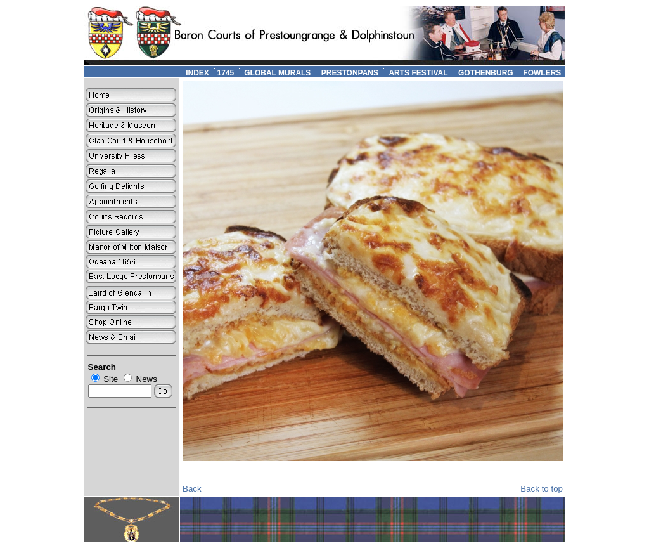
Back (192, 488)
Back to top (541, 488)
